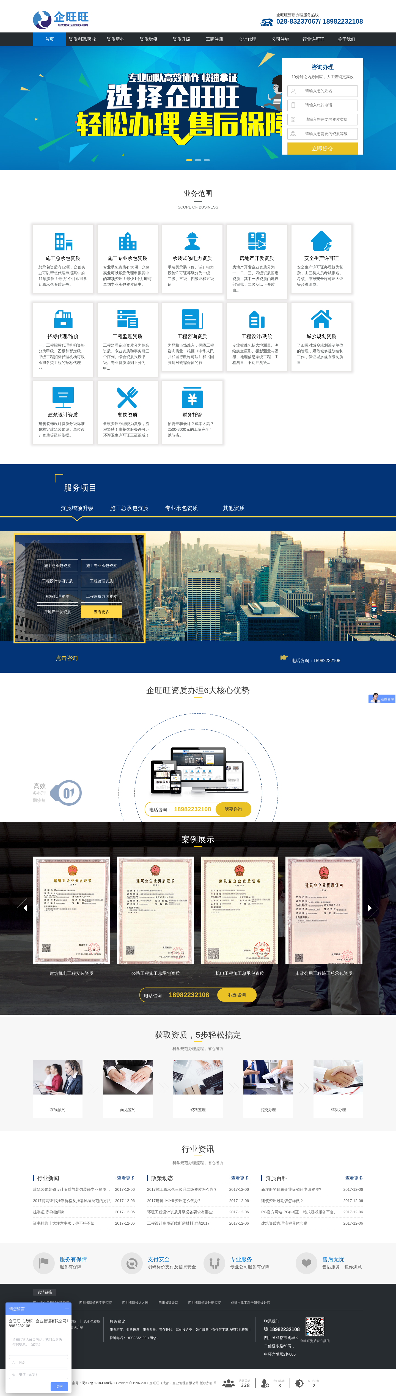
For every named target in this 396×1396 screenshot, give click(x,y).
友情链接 (45, 1292)
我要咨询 (233, 809)
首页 (49, 39)
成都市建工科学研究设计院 (250, 1303)
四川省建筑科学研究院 (95, 1303)
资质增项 (148, 39)
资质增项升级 (73, 1327)
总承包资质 (92, 1321)
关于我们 (346, 39)
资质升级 (181, 39)
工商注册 (214, 39)
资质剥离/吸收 (82, 39)
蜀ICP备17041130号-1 (98, 1383)
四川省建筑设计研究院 (204, 1303)
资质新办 (115, 39)
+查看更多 (125, 1178)
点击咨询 (67, 658)
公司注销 (280, 39)
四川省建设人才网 (135, 1303)
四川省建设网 (168, 1303)
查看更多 (101, 612)
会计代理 (247, 39)
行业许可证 (313, 39)
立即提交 (323, 149)
